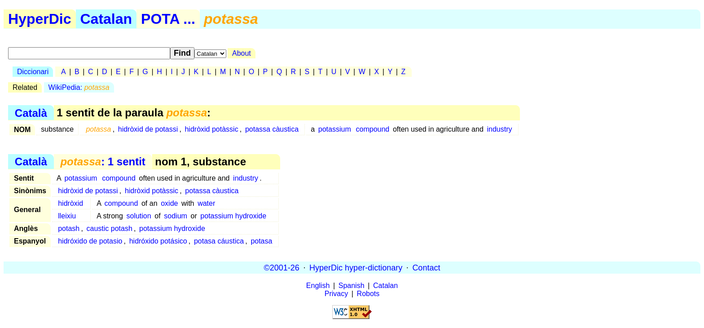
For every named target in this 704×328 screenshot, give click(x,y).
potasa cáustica (219, 241)
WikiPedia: (79, 87)
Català (31, 112)
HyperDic (39, 19)
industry (499, 129)
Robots (368, 293)
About (241, 53)
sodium (175, 216)
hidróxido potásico (158, 241)
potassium (334, 129)
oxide (169, 203)
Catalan (106, 19)
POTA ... (168, 19)
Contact (426, 267)
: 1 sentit (102, 161)
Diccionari (32, 71)
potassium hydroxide (233, 216)
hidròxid (70, 203)
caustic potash (109, 228)
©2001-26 (281, 267)
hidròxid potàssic (211, 129)
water (206, 203)
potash (68, 228)
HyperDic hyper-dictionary (355, 267)
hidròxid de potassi (148, 129)
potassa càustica (272, 129)
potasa (261, 241)
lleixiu (67, 216)
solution (139, 216)
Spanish (352, 285)
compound (373, 129)
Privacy (336, 293)
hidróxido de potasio (90, 241)
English (318, 285)
